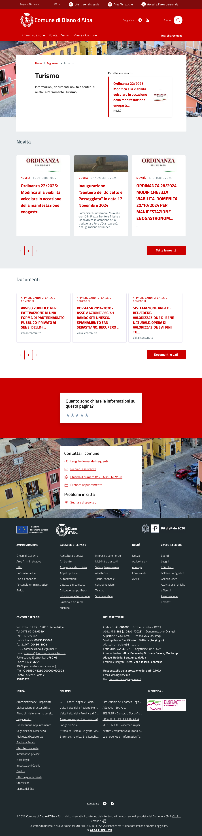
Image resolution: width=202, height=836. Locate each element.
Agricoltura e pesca (71, 555)
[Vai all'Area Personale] (159, 4)
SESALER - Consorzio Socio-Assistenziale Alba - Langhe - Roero (141, 713)
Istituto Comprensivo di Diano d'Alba (124, 731)
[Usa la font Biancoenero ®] (83, 4)
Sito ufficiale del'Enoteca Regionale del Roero (130, 702)
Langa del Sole (69, 725)
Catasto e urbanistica (72, 584)
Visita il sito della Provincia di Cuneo (81, 713)
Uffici (19, 567)
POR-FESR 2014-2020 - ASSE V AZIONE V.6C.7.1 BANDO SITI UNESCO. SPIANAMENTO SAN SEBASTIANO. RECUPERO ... (98, 317)
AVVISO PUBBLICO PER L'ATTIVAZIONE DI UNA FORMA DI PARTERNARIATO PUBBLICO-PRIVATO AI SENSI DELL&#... (43, 317)
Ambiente (66, 561)
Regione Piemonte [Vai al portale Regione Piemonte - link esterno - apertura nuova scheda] (29, 4)
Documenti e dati (166, 354)
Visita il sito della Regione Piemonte (81, 707)
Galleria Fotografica (172, 573)
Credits (20, 771)
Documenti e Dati (26, 573)
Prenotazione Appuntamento (33, 725)
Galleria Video (169, 579)
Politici (20, 590)
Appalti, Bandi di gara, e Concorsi (38, 299)
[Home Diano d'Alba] (58, 20)
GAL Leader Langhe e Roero (76, 702)
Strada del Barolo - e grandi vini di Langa (84, 731)
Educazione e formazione (75, 596)
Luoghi (165, 561)
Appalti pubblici (69, 573)
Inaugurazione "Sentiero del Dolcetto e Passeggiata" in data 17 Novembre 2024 (100, 195)
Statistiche (22, 783)
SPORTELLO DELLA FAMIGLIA (121, 719)
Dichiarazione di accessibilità (33, 707)
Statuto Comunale (27, 748)
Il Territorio (167, 567)
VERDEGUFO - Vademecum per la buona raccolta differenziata (140, 725)
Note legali (22, 759)
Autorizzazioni (68, 579)
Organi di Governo (27, 555)
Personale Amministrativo (32, 584)
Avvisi (135, 579)
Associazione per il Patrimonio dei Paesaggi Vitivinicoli (92, 719)
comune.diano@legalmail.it (40, 649)
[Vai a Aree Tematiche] (120, 4)
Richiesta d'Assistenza (29, 736)
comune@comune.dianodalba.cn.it (45, 653)
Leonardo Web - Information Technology (127, 736)
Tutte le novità (166, 250)
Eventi (165, 555)
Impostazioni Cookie (28, 765)
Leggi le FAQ (23, 719)
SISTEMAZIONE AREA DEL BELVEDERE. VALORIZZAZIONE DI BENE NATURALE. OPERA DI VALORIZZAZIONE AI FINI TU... (153, 320)
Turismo (99, 590)
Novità (26, 178)
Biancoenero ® (115, 826)
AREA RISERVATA (99, 830)
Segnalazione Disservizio (31, 731)
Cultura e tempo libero (73, 590)
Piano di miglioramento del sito (34, 713)
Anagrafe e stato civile (73, 567)
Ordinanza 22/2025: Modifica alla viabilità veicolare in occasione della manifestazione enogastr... (130, 94)
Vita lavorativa (104, 596)
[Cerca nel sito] (178, 20)
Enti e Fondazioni (26, 579)
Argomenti (52, 63)
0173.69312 (29, 636)
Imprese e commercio (108, 555)
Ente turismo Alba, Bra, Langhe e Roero (83, 736)
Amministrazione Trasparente (34, 702)
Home (38, 63)
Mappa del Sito (25, 788)
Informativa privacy (28, 754)
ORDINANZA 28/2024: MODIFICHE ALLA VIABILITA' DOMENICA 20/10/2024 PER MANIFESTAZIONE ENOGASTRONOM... (157, 201)
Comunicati (139, 573)
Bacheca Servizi (25, 742)
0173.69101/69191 (33, 631)
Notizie (136, 555)
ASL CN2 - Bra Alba (114, 707)
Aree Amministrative (28, 561)
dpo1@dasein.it (120, 675)
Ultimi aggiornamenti (29, 777)
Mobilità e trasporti (106, 561)
